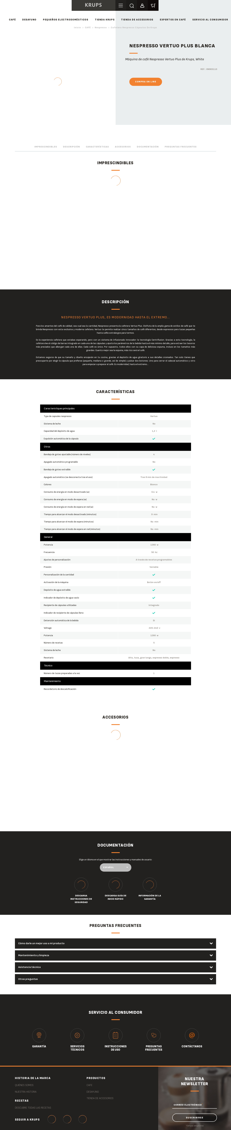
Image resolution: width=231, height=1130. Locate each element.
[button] (142, 5)
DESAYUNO (29, 19)
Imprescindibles (45, 146)
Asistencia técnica (29, 967)
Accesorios (123, 146)
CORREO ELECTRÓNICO (188, 1104)
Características (97, 146)
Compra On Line (145, 81)
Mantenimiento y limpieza (34, 955)
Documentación (148, 146)
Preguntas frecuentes (181, 146)
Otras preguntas (28, 979)
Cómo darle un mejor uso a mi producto (41, 943)
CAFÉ (12, 19)
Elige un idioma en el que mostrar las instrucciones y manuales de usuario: (115, 859)
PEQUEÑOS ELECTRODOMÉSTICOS (65, 19)
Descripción (71, 146)
